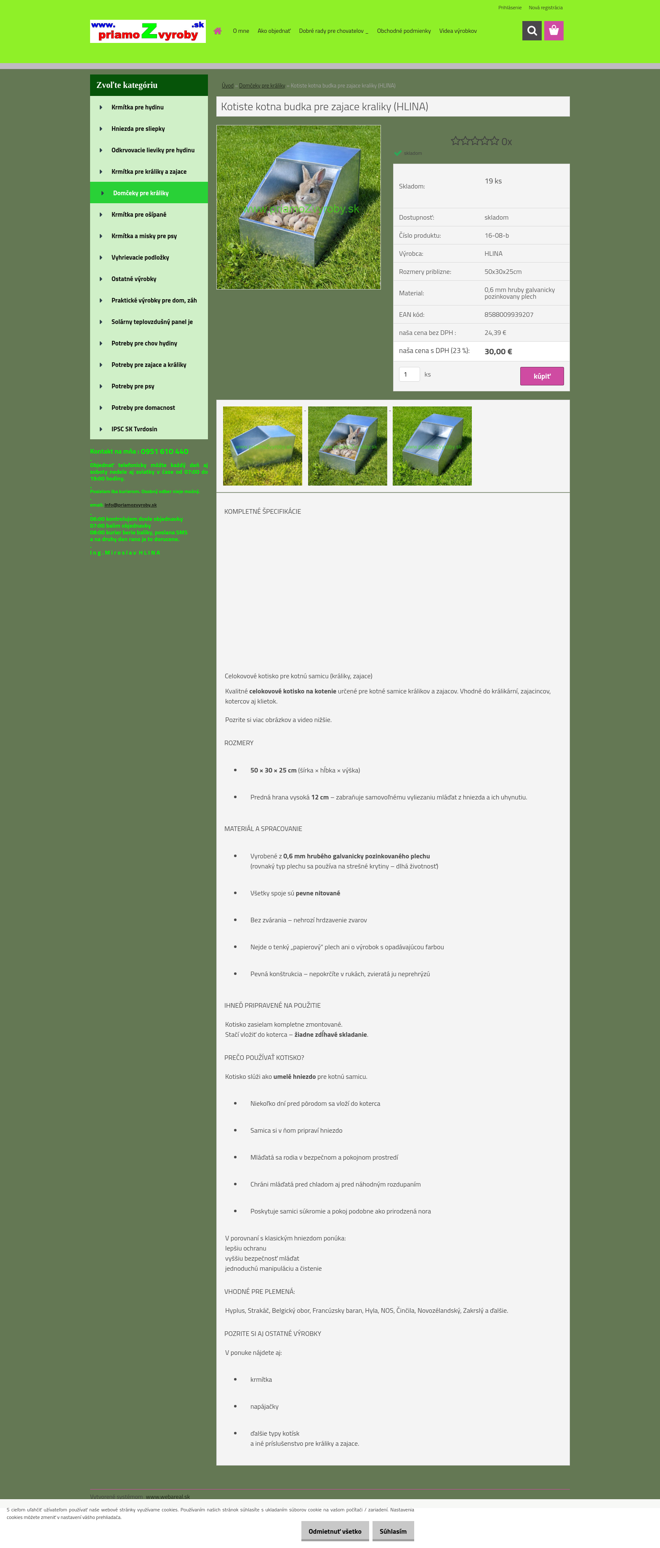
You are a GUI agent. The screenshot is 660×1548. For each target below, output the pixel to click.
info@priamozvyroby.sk (130, 505)
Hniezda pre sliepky (138, 128)
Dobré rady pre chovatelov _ (334, 30)
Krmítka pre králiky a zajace (149, 171)
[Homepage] (217, 30)
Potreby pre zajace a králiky (149, 364)
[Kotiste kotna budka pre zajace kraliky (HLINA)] (299, 129)
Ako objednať (274, 30)
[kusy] (409, 374)
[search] (532, 30)
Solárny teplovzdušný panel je (152, 322)
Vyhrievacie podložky (140, 257)
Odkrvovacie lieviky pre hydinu (153, 150)
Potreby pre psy (133, 386)
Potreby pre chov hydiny (144, 343)
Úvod (228, 85)
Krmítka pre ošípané (139, 214)
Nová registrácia (546, 7)
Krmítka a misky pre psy (144, 236)
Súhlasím (390, 1531)
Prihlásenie (510, 7)
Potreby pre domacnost (143, 407)
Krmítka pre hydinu (138, 107)
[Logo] (148, 31)
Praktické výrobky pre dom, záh (154, 300)
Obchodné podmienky (404, 30)
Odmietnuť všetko (325, 1531)
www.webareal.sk (168, 1496)
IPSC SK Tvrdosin (134, 429)
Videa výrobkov (458, 30)
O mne (241, 30)
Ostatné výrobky (134, 279)
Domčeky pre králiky (141, 193)
